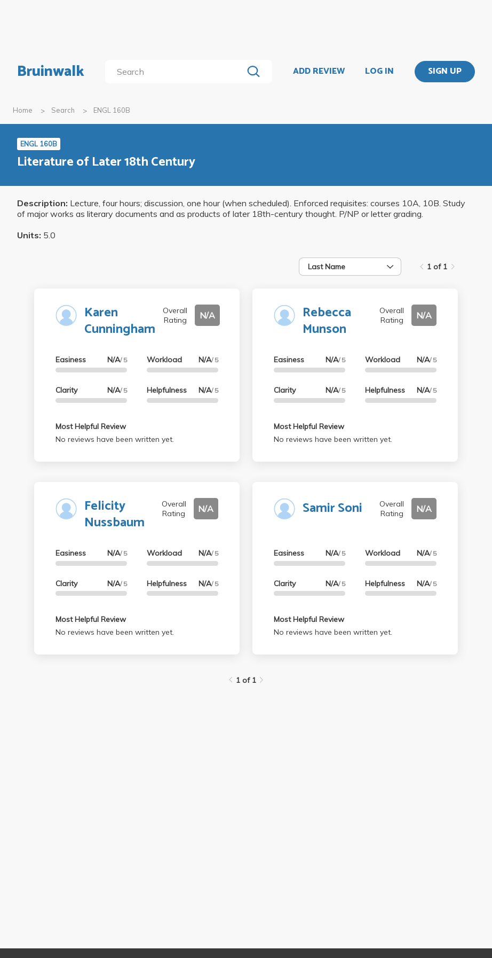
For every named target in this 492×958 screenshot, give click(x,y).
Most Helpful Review (90, 426)
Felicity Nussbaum (114, 514)
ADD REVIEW (319, 72)
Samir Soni (332, 508)
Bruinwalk (50, 71)
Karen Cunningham (119, 321)
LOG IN (379, 72)
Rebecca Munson (327, 321)
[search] (176, 71)
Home (23, 110)
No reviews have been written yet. (114, 439)
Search (63, 110)
